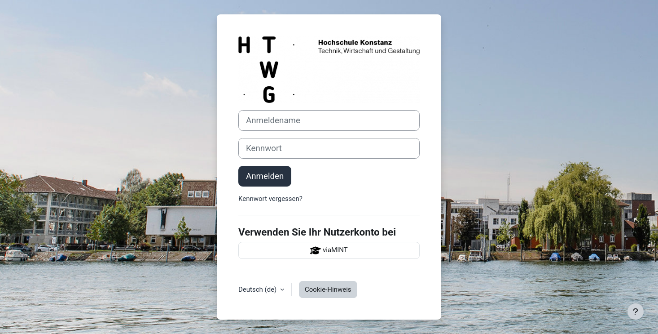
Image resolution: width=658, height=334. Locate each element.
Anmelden (265, 176)
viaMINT (328, 250)
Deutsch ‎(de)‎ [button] (258, 289)
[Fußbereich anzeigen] (635, 311)
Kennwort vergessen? (270, 199)
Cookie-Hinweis (328, 289)
